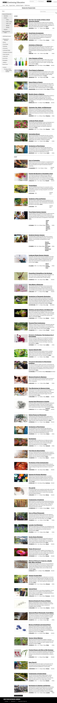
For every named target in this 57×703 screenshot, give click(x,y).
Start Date (6, 15)
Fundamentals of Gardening (36, 499)
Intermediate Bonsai (34, 134)
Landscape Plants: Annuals (36, 120)
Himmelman (47, 243)
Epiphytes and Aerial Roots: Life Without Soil (41, 309)
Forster (47, 330)
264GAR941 (31, 141)
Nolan (47, 267)
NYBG (7, 19)
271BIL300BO (32, 396)
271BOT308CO (32, 668)
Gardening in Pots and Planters (37, 198)
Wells (47, 279)
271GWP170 (31, 619)
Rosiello (47, 250)
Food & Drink (5, 58)
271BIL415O (31, 596)
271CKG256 (31, 584)
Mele (47, 221)
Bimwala (48, 584)
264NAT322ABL (32, 89)
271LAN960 (31, 265)
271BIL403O (31, 633)
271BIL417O (31, 180)
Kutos (47, 469)
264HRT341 (31, 129)
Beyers (47, 457)
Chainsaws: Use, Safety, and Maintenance (40, 107)
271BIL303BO (32, 607)
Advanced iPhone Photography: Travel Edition (41, 612)
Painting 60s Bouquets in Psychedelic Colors (41, 173)
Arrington (48, 266)
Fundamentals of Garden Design (37, 673)
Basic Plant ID (32, 662)
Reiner (47, 633)
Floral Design (5, 44)
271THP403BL (32, 371)
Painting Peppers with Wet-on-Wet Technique (41, 650)
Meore (47, 28)
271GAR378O (31, 457)
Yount (47, 383)
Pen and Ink (32, 488)
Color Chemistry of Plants (36, 58)
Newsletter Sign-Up (22, 701)
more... (47, 26)
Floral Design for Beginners (36, 70)
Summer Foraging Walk (35, 575)
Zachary (47, 422)
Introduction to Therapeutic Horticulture (39, 296)
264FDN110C (31, 77)
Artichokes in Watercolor (35, 45)
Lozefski (48, 692)
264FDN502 (31, 40)
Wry (47, 53)
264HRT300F (31, 153)
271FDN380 (31, 344)
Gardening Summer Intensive (36, 235)
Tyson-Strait (47, 246)
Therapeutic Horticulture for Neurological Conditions (40, 362)
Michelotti (47, 570)
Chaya (48, 89)
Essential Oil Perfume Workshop (37, 474)
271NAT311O (31, 279)
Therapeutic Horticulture (7, 52)
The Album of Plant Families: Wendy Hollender (8, 70)
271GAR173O (31, 330)
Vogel (47, 291)
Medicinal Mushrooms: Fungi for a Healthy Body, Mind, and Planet (40, 561)
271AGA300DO (32, 168)
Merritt (47, 263)
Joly (47, 304)
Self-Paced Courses (6, 36)
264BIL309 (31, 53)
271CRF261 (31, 532)
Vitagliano (48, 115)
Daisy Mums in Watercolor (36, 284)
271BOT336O (31, 318)
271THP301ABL (32, 304)
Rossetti (47, 180)
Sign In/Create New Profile (6, 32)
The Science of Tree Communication (38, 462)
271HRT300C (31, 433)
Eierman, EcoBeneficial (48, 248)
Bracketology (32, 438)
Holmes (47, 668)
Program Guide (12, 5)
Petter (47, 645)
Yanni (47, 532)
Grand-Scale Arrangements (36, 33)
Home (4, 5)
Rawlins (48, 607)
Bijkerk (47, 65)
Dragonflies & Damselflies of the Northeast (40, 273)
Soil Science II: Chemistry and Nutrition (39, 685)
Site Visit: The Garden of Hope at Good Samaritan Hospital (39, 20)
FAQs (7, 5)
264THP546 (31, 28)
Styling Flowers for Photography (37, 415)
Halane (47, 433)
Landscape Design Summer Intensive (39, 255)
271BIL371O (31, 409)
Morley (47, 494)
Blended (7, 25)
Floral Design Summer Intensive (37, 212)
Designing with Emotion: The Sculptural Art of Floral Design (41, 335)
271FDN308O (31, 556)
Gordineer (48, 483)
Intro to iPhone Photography (36, 513)
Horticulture (5, 48)
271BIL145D (31, 383)
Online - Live (8, 23)
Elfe (47, 77)
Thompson (47, 596)
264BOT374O (31, 65)
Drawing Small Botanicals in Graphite (39, 401)
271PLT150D (31, 206)
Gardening (4, 46)
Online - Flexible (8, 21)
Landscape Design (6, 50)
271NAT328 (31, 356)
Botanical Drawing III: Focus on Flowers (40, 601)
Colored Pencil (33, 589)
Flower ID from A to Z (35, 549)
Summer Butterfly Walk (35, 349)
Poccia (47, 265)
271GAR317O (31, 544)
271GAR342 (31, 680)
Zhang (47, 224)
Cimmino (48, 227)
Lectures (4, 67)
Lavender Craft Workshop (36, 525)
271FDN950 (31, 225)
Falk (48, 520)
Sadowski (48, 445)
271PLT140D (31, 193)
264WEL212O (31, 102)
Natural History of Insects (36, 82)
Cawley (47, 40)
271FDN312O (31, 422)
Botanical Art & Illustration (5, 40)
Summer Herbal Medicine (36, 638)
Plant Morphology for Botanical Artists (39, 388)
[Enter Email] (33, 1)
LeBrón (47, 344)
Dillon (47, 141)
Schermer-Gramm (47, 409)
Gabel (46, 244)
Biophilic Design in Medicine (36, 94)
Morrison (48, 102)
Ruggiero (48, 129)
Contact (6, 701)
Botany (4, 42)
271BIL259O (31, 657)
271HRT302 (31, 692)
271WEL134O (31, 483)
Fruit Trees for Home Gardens (37, 450)
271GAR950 (31, 246)
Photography (5, 60)
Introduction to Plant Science (37, 146)
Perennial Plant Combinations (37, 323)
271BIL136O (31, 291)
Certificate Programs (20, 5)
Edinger (47, 556)
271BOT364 (31, 445)
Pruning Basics (33, 185)
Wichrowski (48, 371)
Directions (13, 701)
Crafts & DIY (5, 56)
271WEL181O (31, 570)
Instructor (6, 29)
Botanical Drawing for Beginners (37, 377)
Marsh (48, 508)
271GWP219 (31, 520)
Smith (48, 153)
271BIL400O (31, 494)
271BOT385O (31, 469)
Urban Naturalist (5, 54)
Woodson (48, 226)
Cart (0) (54, 1)
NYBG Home (27, 5)
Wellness (4, 62)
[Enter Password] (42, 1)
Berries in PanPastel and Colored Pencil (40, 624)
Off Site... (7, 27)
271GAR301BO (32, 508)
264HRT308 (31, 115)
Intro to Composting (34, 160)
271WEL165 (31, 645)
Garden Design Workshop (36, 537)
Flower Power (5, 64)
